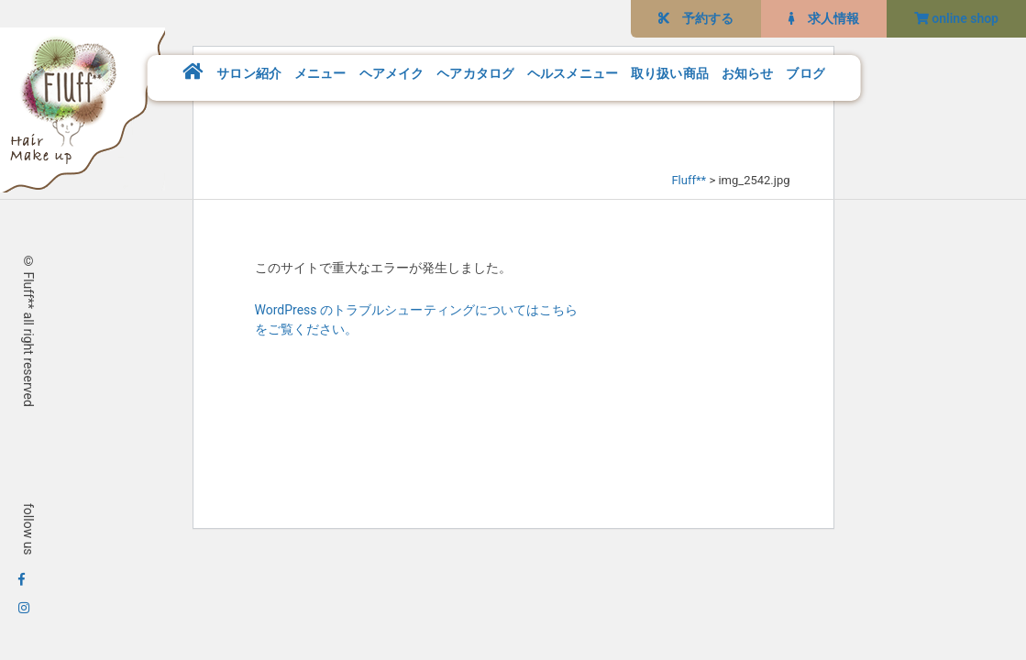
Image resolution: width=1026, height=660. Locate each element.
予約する (696, 18)
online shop (956, 18)
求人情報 (824, 18)
